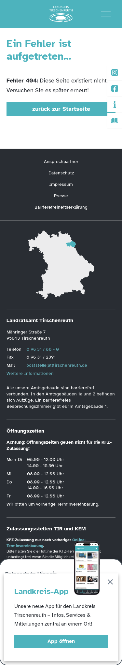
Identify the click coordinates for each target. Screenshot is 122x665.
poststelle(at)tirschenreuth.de (56, 365)
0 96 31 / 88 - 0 (42, 349)
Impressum (61, 184)
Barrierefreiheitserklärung (61, 207)
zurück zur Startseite (61, 108)
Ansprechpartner (61, 161)
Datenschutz (61, 173)
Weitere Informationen (30, 373)
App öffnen (61, 641)
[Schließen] (110, 583)
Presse (61, 196)
